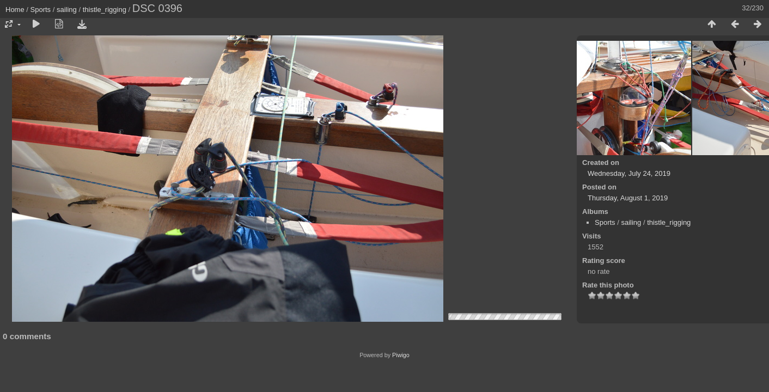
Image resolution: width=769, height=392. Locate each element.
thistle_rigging (104, 9)
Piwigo (401, 355)
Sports (40, 9)
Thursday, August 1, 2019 (628, 198)
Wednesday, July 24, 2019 (629, 173)
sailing (67, 9)
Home (15, 9)
